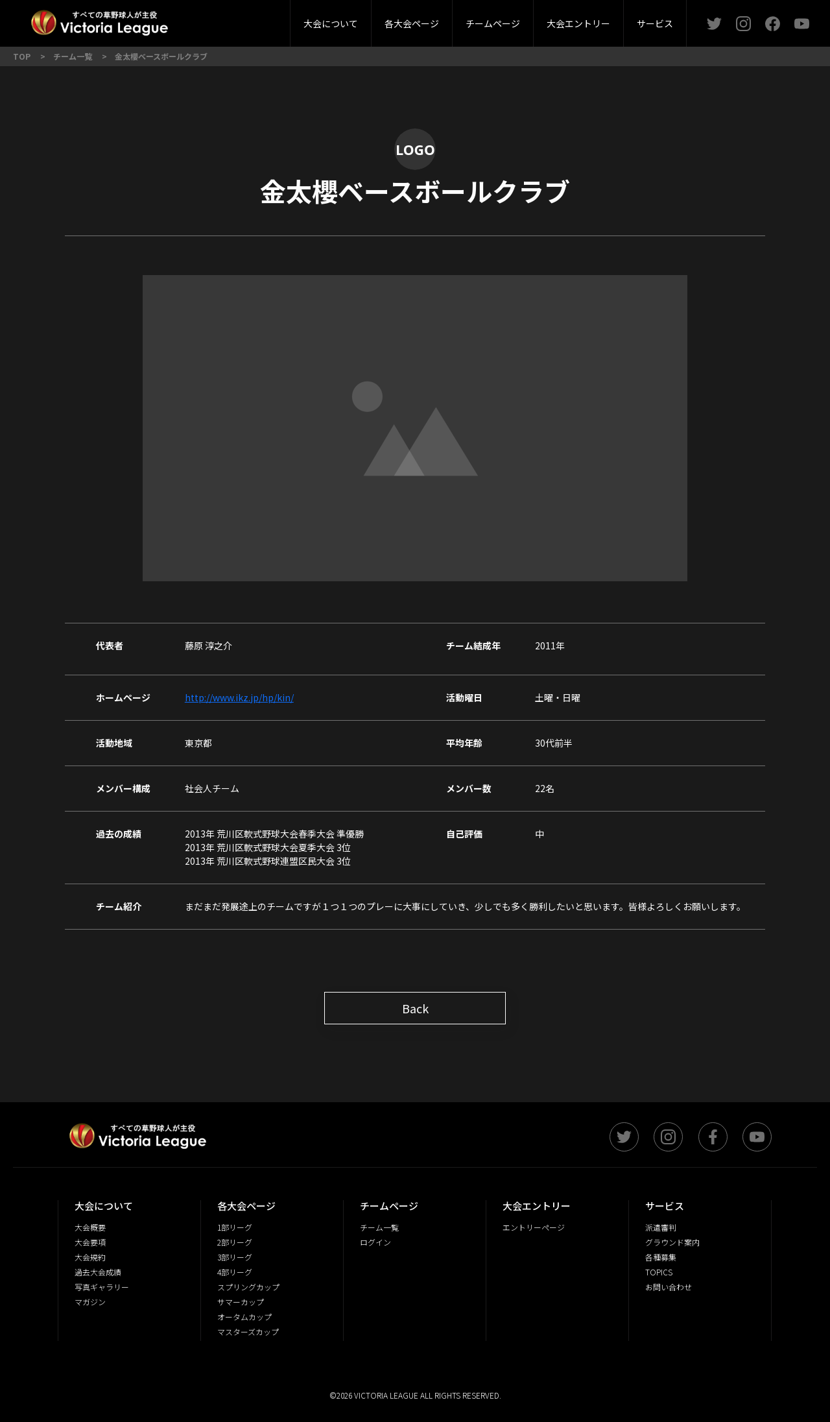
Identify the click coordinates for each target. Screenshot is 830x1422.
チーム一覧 (379, 1227)
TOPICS (658, 1271)
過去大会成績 (98, 1271)
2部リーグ (187, 19)
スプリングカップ (248, 1286)
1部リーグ (234, 1227)
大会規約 (90, 1256)
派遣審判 (262, 19)
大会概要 (226, 19)
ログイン (375, 1241)
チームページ (493, 23)
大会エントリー (578, 23)
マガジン (90, 1301)
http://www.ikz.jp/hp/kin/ (239, 697)
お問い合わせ (668, 1286)
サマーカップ (240, 1301)
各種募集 (660, 1256)
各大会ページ (412, 23)
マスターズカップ (248, 1331)
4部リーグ (234, 1271)
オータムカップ (244, 1316)
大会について (330, 23)
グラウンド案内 (672, 1241)
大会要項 (90, 1241)
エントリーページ (534, 1227)
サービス (655, 23)
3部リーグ (261, 19)
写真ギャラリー (102, 1286)
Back (415, 1008)
